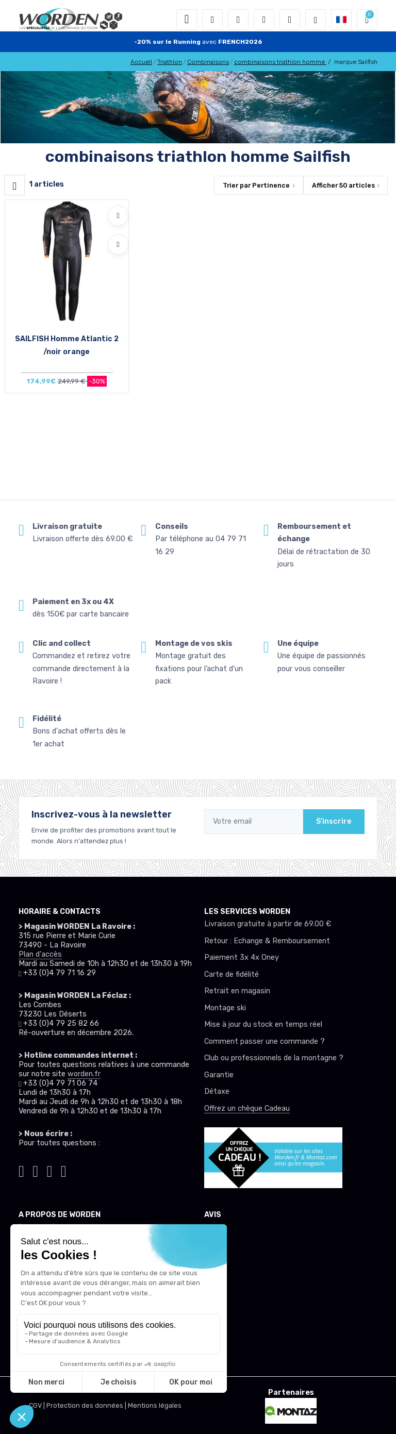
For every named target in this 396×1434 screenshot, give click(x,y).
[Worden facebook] (50, 1169)
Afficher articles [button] (343, 185)
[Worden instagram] (35, 1169)
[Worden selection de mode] (315, 19)
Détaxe (216, 1091)
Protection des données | (87, 1405)
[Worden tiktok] (21, 1169)
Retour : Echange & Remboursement (267, 941)
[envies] (264, 19)
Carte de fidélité (231, 974)
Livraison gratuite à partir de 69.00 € (267, 924)
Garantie (219, 1075)
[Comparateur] (289, 19)
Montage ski (225, 1008)
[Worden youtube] (64, 1169)
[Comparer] (118, 244)
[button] (212, 19)
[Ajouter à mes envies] (118, 215)
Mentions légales (155, 1405)
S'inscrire (334, 821)
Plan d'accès (40, 954)
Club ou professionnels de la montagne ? (273, 1058)
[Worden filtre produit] (14, 185)
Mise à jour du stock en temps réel (263, 1024)
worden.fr (84, 1074)
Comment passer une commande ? (264, 1041)
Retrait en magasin (237, 991)
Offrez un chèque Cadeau (247, 1108)
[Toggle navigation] (186, 19)
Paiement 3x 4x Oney (241, 957)
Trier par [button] (256, 185)
